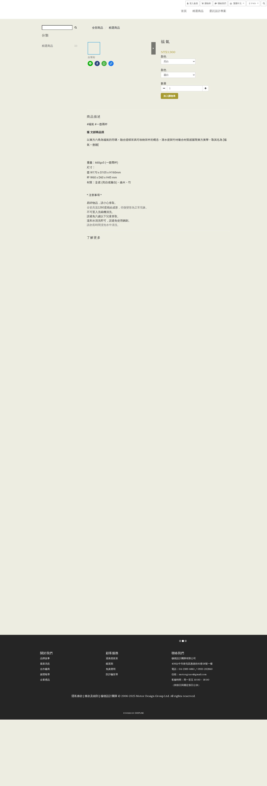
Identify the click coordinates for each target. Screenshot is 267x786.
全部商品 (97, 27)
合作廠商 (45, 669)
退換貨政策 (112, 658)
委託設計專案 (217, 11)
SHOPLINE (139, 713)
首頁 (184, 11)
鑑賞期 (109, 663)
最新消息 (45, 663)
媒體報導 (45, 674)
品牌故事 (45, 658)
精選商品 (198, 11)
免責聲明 (111, 669)
